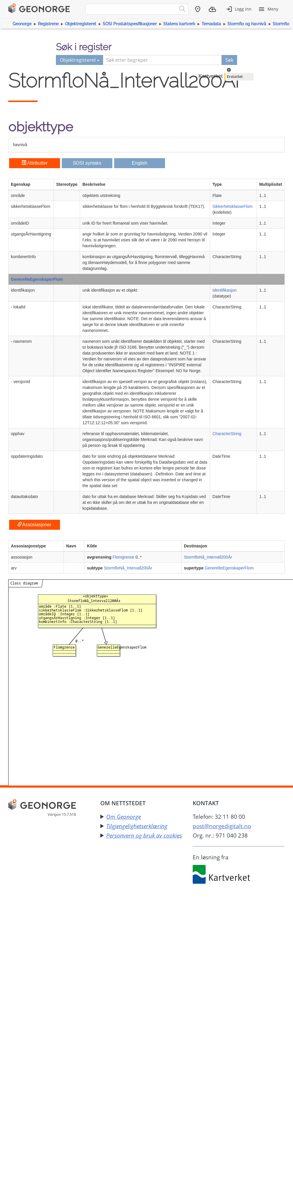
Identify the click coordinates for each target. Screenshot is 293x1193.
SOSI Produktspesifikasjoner (130, 23)
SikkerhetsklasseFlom (232, 206)
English (139, 163)
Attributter (34, 163)
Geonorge (22, 23)
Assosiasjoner (34, 524)
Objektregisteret (80, 23)
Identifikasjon (224, 290)
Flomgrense (123, 557)
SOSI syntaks (87, 163)
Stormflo (281, 23)
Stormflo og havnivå (246, 23)
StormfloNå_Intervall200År (208, 557)
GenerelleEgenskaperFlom (37, 279)
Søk (229, 60)
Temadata (211, 23)
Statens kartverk (179, 23)
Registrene (48, 23)
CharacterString (226, 433)
